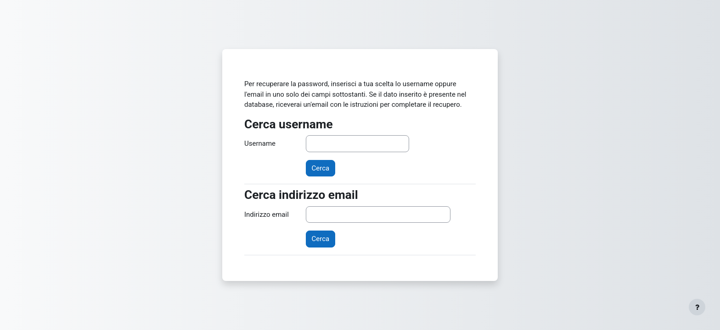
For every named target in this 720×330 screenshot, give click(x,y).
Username (260, 143)
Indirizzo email (266, 214)
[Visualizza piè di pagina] (697, 307)
